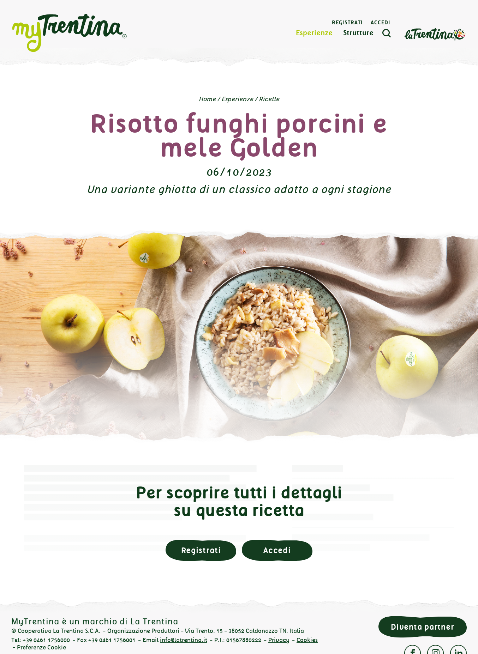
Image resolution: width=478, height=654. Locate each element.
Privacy (278, 640)
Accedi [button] (277, 550)
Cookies (307, 640)
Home (207, 99)
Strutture (358, 33)
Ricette (269, 99)
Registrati (347, 23)
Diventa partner (422, 627)
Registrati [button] (201, 550)
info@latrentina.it (183, 640)
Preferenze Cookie (41, 647)
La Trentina (435, 34)
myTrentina (69, 33)
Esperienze (314, 33)
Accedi (380, 23)
